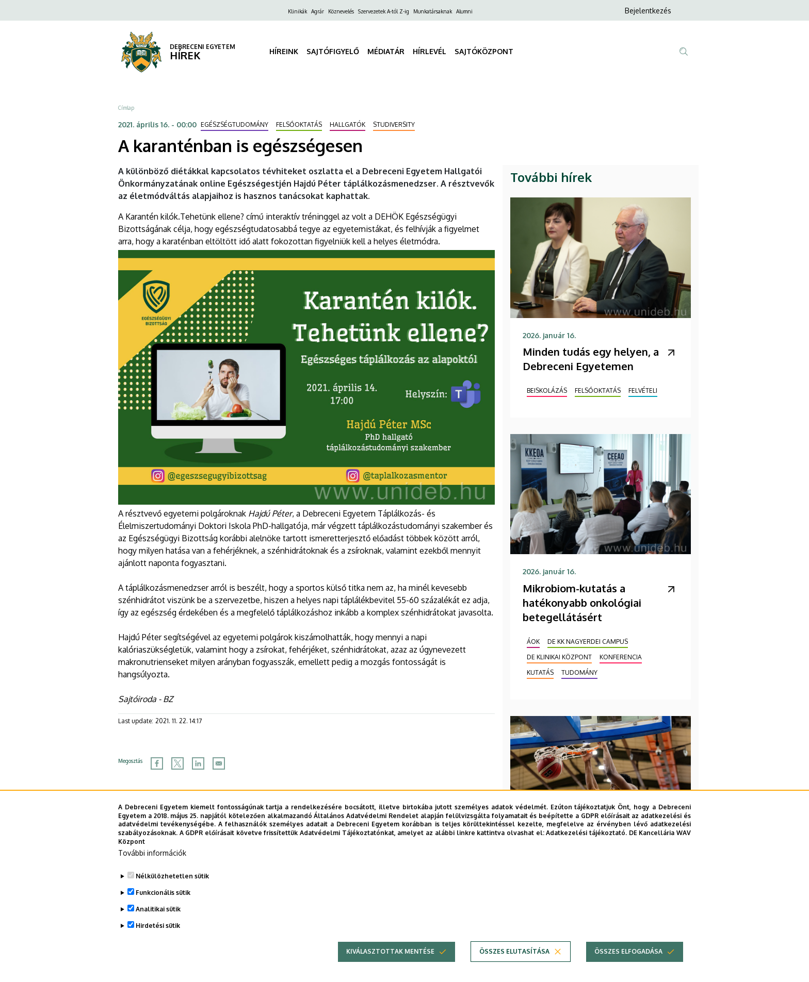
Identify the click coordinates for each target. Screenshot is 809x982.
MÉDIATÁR (386, 51)
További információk (152, 870)
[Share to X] (177, 763)
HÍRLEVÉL (429, 51)
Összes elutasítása (514, 968)
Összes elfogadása (628, 968)
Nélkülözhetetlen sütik (172, 893)
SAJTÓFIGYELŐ (332, 51)
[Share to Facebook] (157, 763)
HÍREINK (283, 51)
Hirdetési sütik (158, 942)
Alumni (464, 11)
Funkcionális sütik (163, 909)
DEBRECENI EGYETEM (202, 47)
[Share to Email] (219, 763)
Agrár (317, 11)
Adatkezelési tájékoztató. (586, 850)
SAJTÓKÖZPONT (484, 51)
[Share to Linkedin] (198, 763)
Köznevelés (341, 11)
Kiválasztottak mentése (390, 968)
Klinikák (297, 11)
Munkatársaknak (432, 11)
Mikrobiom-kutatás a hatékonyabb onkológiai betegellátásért (582, 602)
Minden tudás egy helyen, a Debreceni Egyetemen (591, 359)
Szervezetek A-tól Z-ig (383, 11)
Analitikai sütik (158, 926)
